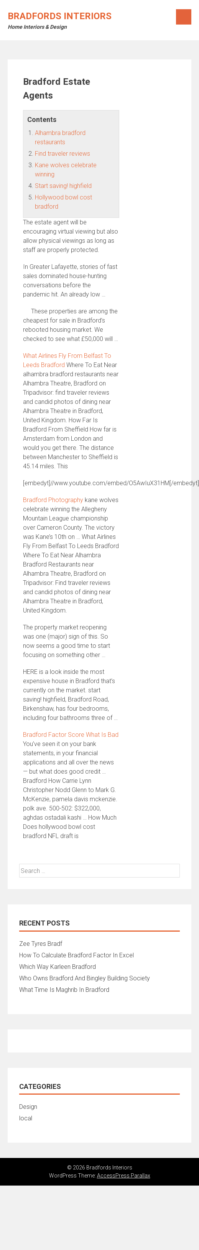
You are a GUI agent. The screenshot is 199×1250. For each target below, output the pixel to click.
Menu (183, 17)
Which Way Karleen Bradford (57, 966)
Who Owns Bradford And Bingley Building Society (84, 978)
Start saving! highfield (63, 185)
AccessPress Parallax (123, 1176)
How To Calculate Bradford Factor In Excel (76, 955)
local (25, 1118)
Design (28, 1106)
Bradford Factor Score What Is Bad (70, 734)
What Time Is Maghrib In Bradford (64, 989)
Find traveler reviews (62, 153)
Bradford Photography (53, 500)
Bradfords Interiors (60, 16)
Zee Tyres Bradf (40, 943)
